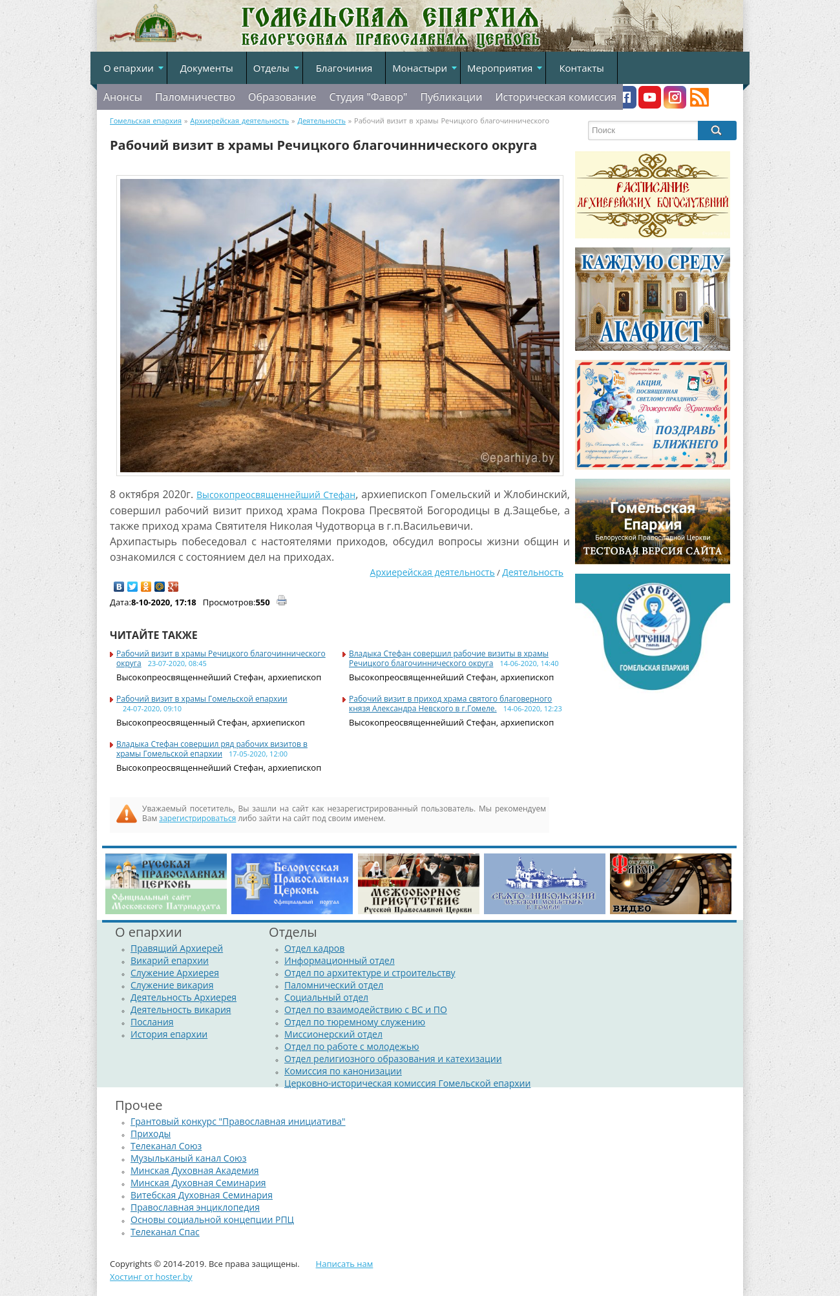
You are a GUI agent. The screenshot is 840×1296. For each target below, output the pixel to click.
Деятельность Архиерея (183, 997)
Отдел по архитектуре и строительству (370, 973)
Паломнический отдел (333, 985)
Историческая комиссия (555, 97)
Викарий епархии (170, 960)
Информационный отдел (339, 960)
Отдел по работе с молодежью (351, 1046)
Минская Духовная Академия (195, 1170)
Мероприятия (499, 67)
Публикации (451, 97)
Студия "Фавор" (368, 97)
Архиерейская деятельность (432, 572)
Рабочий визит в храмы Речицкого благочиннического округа (221, 658)
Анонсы (122, 97)
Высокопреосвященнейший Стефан (275, 494)
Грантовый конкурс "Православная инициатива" (238, 1121)
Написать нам (344, 1264)
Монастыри (419, 67)
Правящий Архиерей (177, 948)
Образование (282, 97)
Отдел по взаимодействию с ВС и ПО (365, 1009)
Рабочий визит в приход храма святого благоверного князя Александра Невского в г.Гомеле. (450, 703)
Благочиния (344, 67)
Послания (152, 1022)
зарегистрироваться (197, 818)
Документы (206, 67)
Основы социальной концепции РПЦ (212, 1219)
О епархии (128, 67)
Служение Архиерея (175, 973)
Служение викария (172, 985)
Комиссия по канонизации (343, 1071)
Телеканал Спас (165, 1232)
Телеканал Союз (166, 1146)
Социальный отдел (326, 997)
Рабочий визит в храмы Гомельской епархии (202, 698)
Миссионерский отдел (333, 1034)
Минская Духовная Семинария (198, 1182)
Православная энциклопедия (195, 1207)
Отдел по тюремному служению (354, 1022)
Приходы (151, 1133)
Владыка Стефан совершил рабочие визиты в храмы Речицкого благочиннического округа (449, 658)
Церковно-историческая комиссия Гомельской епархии (407, 1083)
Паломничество (195, 97)
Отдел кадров (314, 948)
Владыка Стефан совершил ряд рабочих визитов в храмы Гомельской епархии (212, 748)
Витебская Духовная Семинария (202, 1195)
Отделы (271, 67)
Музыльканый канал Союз (188, 1158)
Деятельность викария (181, 1009)
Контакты (581, 67)
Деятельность (532, 572)
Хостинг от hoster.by (151, 1276)
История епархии (169, 1034)
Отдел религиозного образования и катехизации (392, 1058)
